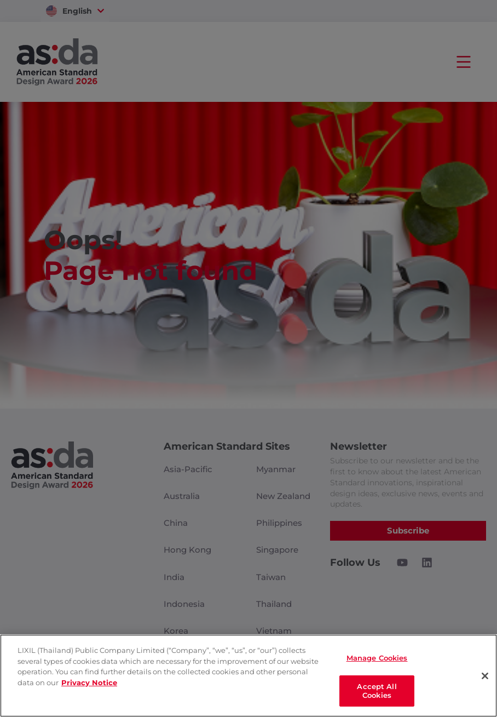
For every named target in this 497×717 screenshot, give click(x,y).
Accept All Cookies (376, 690)
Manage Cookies (377, 657)
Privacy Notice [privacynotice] (89, 682)
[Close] (485, 675)
